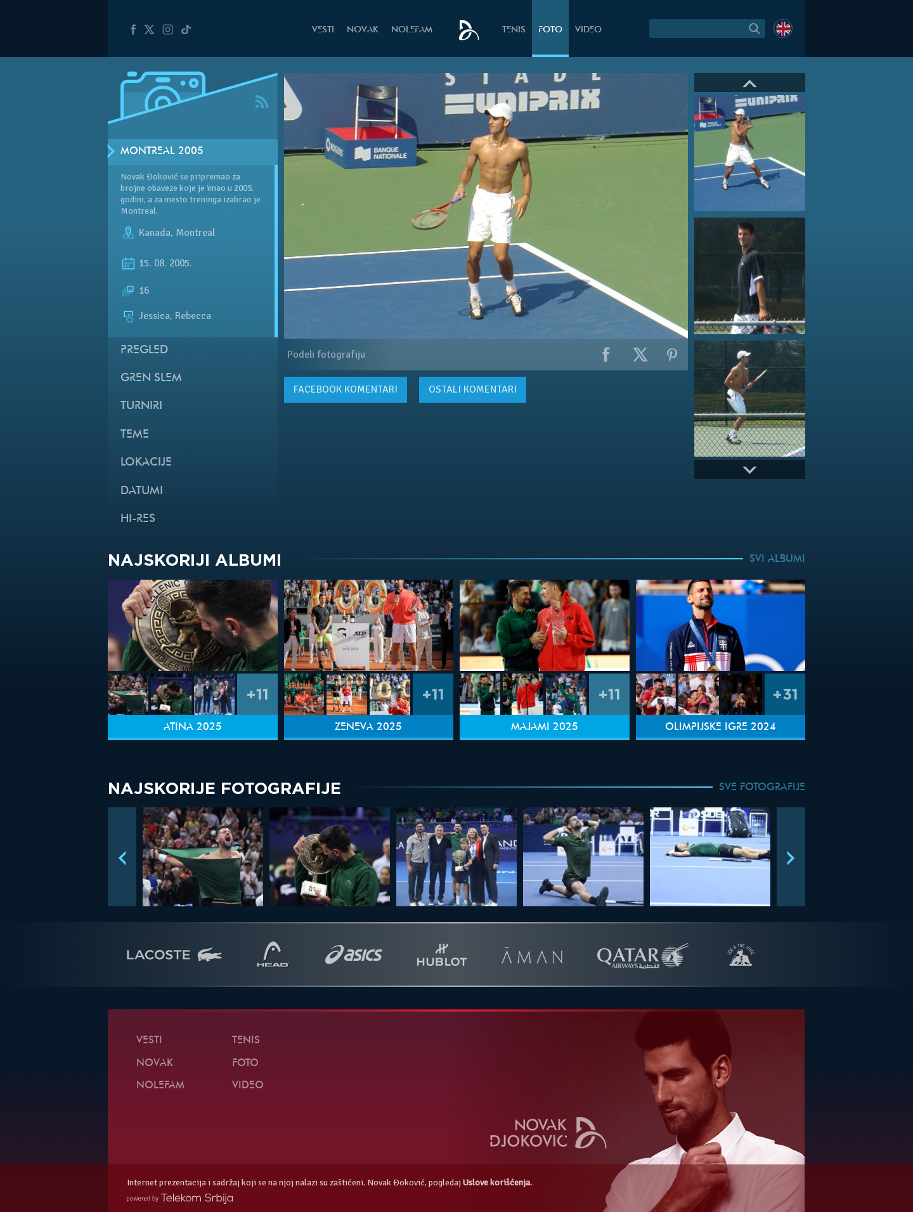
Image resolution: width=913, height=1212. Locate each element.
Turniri (141, 406)
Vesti (323, 30)
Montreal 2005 (162, 152)
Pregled (144, 350)
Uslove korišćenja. (497, 1182)
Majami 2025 (544, 727)
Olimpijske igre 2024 (720, 727)
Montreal (195, 233)
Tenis (514, 30)
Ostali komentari (473, 389)
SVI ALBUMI (777, 559)
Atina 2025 (193, 727)
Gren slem (151, 378)
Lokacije (146, 463)
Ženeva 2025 (368, 727)
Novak (363, 30)
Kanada (155, 233)
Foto (550, 30)
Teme (134, 435)
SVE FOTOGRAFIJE (762, 788)
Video (588, 30)
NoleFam (411, 30)
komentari (346, 389)
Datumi (141, 491)
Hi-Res (137, 519)
